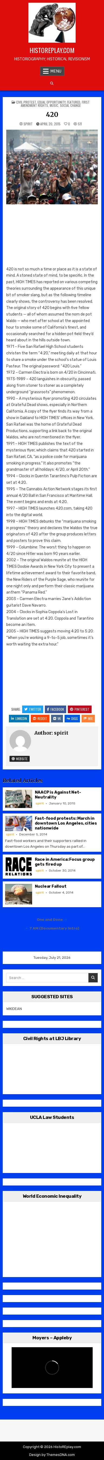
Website (20, 758)
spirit (28, 124)
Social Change (70, 105)
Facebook (55, 709)
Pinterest (79, 709)
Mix (88, 718)
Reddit (40, 718)
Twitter (32, 709)
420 (52, 114)
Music (54, 105)
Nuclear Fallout (50, 886)
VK (57, 718)
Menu (55, 71)
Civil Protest (26, 102)
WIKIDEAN (14, 1009)
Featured (73, 102)
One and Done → (52, 919)
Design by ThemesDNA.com (52, 1455)
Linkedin (19, 718)
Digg (72, 718)
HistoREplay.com (52, 50)
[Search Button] (51, 83)
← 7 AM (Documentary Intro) (52, 928)
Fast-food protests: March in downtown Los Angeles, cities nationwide (66, 823)
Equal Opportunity (51, 102)
